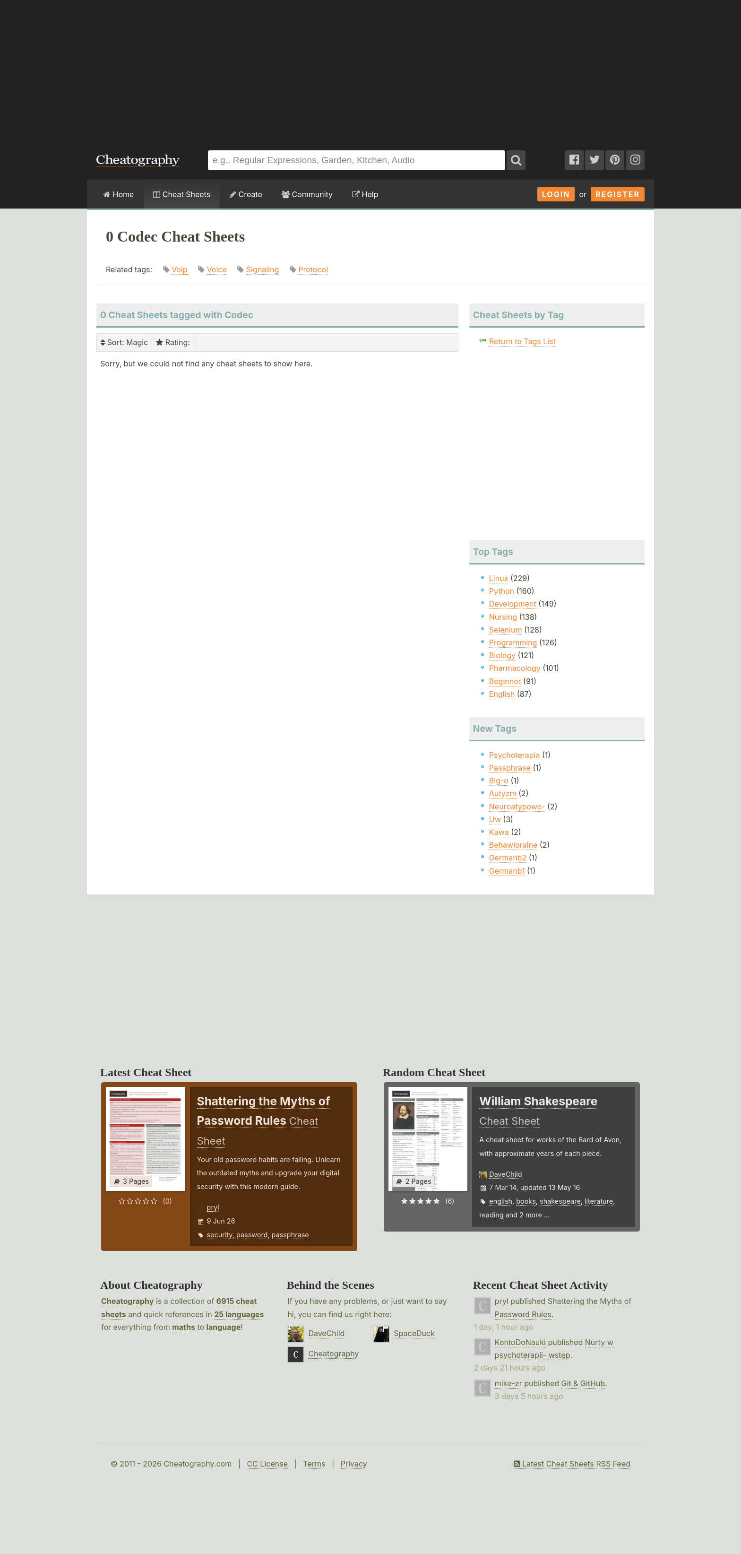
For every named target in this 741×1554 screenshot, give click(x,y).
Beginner (505, 681)
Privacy (354, 1463)
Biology (502, 655)
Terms (314, 1463)
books (526, 1201)
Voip (180, 269)
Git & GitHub (583, 1383)
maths (183, 1327)
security (220, 1235)
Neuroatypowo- (517, 806)
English (502, 694)
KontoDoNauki (520, 1342)
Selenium (505, 629)
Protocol (313, 269)
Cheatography (127, 1301)
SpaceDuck (414, 1333)
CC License (267, 1463)
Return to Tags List (522, 341)
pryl (213, 1207)
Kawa (499, 832)
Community (307, 194)
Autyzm (503, 793)
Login (556, 194)
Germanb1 (507, 871)
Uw (495, 819)
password (251, 1235)
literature (599, 1201)
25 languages (239, 1314)
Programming (513, 642)
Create (246, 194)
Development (512, 603)
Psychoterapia (514, 755)
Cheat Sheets (181, 194)
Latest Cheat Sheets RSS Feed (572, 1463)
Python (501, 591)
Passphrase (510, 768)
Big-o (498, 780)
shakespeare (560, 1201)
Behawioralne (513, 845)
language (224, 1327)
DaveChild (505, 1174)
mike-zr (508, 1383)
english (500, 1201)
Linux (498, 578)
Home (118, 194)
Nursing (503, 617)
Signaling (262, 269)
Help (365, 194)
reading (491, 1215)
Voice (217, 269)
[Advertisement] (370, 70)
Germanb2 (508, 857)
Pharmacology (515, 668)
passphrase (290, 1235)
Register (617, 194)
